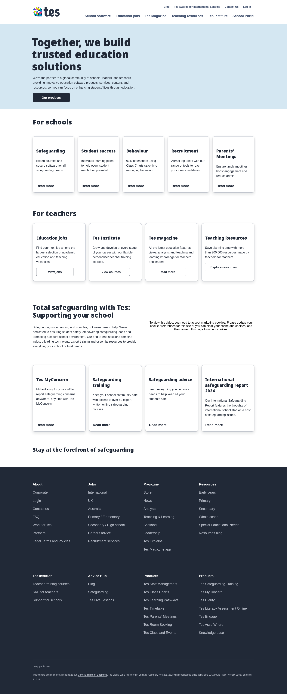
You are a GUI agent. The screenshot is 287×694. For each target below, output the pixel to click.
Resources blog (210, 533)
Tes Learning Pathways (161, 600)
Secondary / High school (106, 525)
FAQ (36, 517)
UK (90, 501)
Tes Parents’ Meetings (160, 616)
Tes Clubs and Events (160, 633)
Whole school (209, 517)
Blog (166, 6)
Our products (51, 97)
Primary (205, 501)
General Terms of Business (92, 675)
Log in (247, 6)
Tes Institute (42, 576)
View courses (111, 272)
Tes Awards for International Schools (197, 6)
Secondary (207, 509)
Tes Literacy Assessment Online (223, 608)
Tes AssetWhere (211, 624)
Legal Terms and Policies (51, 541)
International (97, 492)
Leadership (152, 533)
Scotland (150, 525)
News (148, 501)
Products (151, 576)
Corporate (40, 492)
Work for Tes (42, 525)
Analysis (150, 509)
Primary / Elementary (104, 517)
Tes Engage (208, 616)
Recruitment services (104, 541)
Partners (39, 533)
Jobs (92, 484)
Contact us (41, 509)
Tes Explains (153, 541)
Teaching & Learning (159, 517)
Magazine (151, 484)
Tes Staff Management (160, 584)
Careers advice (99, 533)
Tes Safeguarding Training (218, 584)
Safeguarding (98, 592)
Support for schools (47, 600)
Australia (94, 509)
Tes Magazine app (157, 549)
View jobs (55, 272)
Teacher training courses (51, 584)
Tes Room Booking (158, 624)
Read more (42, 139)
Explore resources (224, 267)
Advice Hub (97, 576)
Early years (207, 492)
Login (37, 501)
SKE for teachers (45, 592)
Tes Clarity (207, 600)
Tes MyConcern (210, 592)
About (37, 484)
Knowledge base (211, 633)
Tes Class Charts (156, 592)
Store (148, 492)
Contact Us (232, 6)
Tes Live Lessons (101, 600)
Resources (207, 484)
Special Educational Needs (219, 525)
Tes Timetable (154, 608)
